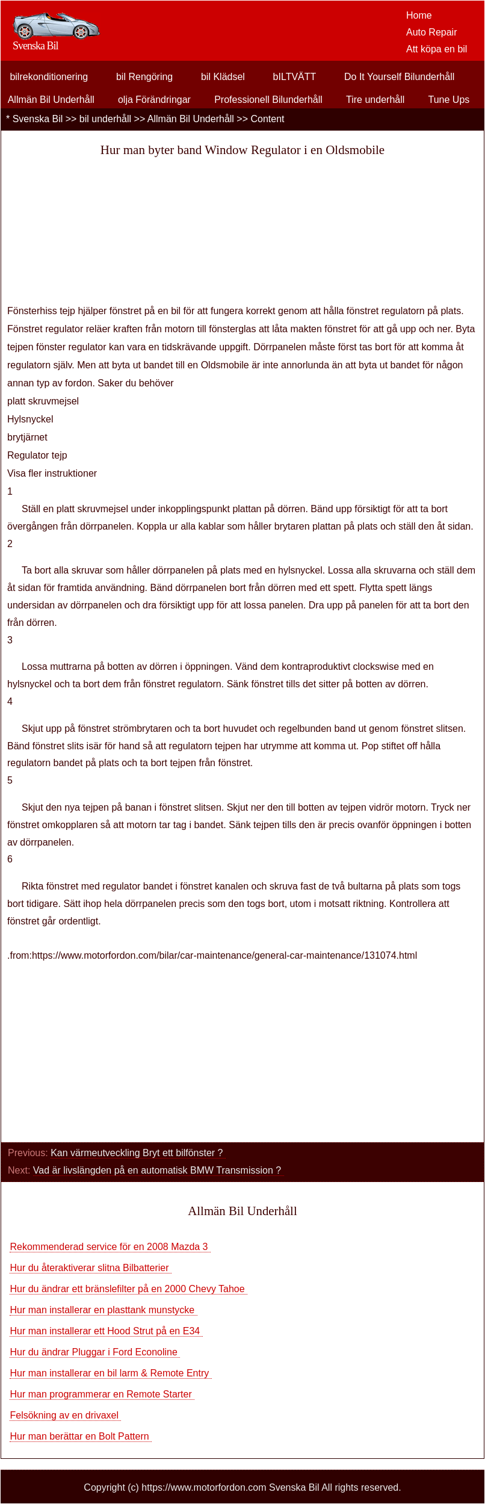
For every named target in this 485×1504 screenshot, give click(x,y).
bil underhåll (105, 119)
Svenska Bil (38, 119)
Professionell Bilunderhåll (268, 99)
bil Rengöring (144, 77)
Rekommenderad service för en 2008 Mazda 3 (110, 1247)
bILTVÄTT (295, 77)
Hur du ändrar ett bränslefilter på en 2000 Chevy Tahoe (128, 1289)
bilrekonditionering (49, 77)
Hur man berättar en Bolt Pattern (81, 1436)
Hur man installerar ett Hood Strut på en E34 (106, 1331)
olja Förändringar (154, 99)
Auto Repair (431, 32)
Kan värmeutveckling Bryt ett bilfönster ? (138, 1153)
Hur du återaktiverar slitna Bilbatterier (90, 1268)
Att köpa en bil (436, 49)
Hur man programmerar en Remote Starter (102, 1394)
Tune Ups (449, 99)
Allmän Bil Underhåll (51, 99)
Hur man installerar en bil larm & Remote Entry (110, 1373)
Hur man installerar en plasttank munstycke (103, 1310)
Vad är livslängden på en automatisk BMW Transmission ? (158, 1170)
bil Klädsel (223, 77)
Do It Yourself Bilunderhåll (399, 77)
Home (419, 15)
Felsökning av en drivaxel (65, 1415)
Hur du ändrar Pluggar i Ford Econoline (95, 1352)
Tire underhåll (375, 99)
